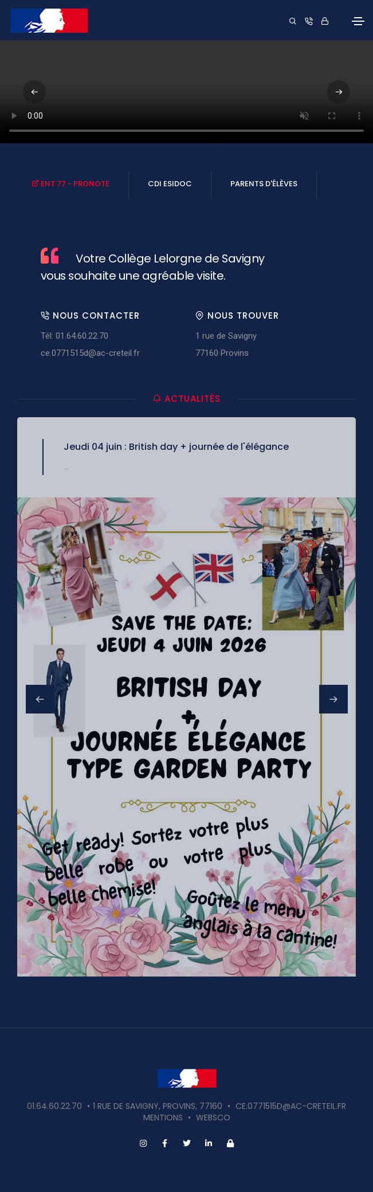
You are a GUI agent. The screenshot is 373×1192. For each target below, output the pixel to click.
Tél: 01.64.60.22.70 (74, 336)
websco (213, 1117)
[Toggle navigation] (358, 21)
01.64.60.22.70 (54, 1106)
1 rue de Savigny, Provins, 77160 (157, 1106)
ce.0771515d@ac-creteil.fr (90, 353)
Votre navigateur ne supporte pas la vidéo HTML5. (186, 91)
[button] (338, 91)
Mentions (163, 1117)
